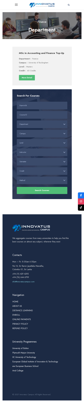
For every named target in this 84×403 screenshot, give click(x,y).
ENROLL (16, 314)
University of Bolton (20, 348)
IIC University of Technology (24, 357)
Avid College (17, 370)
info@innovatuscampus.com (23, 281)
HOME (15, 301)
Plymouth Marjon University (23, 352)
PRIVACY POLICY (20, 323)
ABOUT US (17, 306)
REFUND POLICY (20, 328)
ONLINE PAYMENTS (21, 319)
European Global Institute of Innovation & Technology (35, 361)
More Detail (27, 77)
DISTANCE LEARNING (22, 310)
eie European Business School (25, 366)
